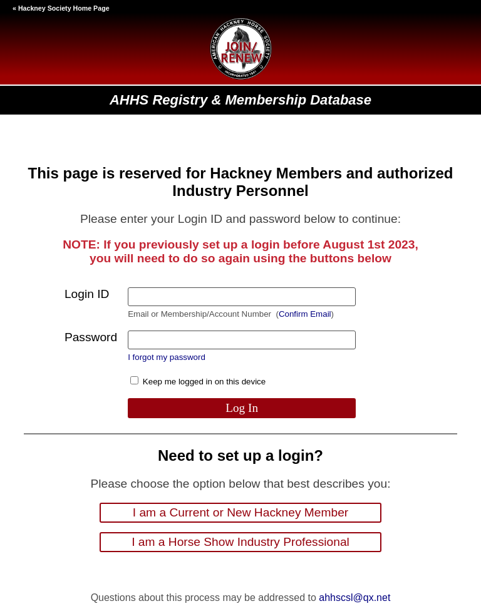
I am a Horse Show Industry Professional (240, 541)
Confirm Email (305, 314)
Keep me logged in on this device (198, 381)
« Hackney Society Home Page (61, 8)
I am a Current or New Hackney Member (240, 512)
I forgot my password (166, 357)
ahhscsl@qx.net (354, 597)
